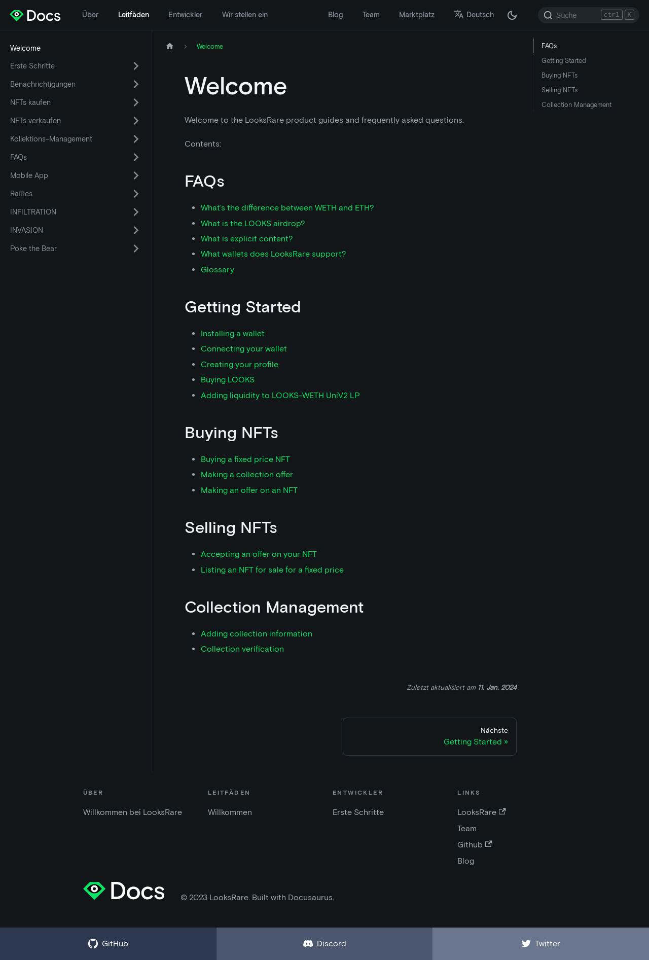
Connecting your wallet (244, 348)
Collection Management (576, 105)
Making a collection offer (247, 474)
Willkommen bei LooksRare (132, 812)
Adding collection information (256, 633)
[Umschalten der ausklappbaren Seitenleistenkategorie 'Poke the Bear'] (136, 248)
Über (90, 14)
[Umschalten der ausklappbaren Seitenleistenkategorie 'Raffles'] (136, 194)
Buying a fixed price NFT (245, 459)
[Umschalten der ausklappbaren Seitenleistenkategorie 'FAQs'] (136, 157)
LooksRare (481, 812)
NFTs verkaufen (35, 120)
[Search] (588, 15)
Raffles (21, 193)
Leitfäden (133, 14)
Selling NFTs (560, 90)
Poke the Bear (33, 248)
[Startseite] (169, 46)
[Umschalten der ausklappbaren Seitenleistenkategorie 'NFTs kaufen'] (136, 102)
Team (371, 14)
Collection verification (242, 649)
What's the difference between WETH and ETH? (287, 207)
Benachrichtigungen (43, 84)
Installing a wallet (233, 333)
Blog (335, 14)
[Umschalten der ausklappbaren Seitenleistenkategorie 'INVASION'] (136, 230)
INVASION (26, 230)
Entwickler (185, 14)
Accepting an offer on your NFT (259, 554)
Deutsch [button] (474, 14)
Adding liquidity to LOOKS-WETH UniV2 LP (280, 395)
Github (474, 844)
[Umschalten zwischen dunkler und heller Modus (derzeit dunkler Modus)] (512, 15)
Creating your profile (239, 364)
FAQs (18, 157)
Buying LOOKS (228, 379)
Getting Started (564, 60)
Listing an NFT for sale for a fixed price (272, 570)
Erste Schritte (32, 65)
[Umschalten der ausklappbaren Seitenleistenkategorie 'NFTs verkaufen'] (136, 121)
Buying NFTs (560, 75)
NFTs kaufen (30, 102)
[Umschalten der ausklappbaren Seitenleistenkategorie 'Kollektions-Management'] (136, 139)
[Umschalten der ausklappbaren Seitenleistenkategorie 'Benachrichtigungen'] (136, 84)
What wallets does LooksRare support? (273, 254)
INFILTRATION (33, 212)
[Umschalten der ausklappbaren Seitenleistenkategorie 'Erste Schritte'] (136, 66)
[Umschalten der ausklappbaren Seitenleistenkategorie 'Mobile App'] (136, 175)
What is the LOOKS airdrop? (253, 223)
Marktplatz (417, 14)
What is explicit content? (247, 238)
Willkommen (230, 812)
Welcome (25, 48)
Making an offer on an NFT (249, 490)
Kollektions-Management (51, 139)
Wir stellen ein (245, 14)
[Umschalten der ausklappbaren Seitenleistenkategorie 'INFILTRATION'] (136, 212)
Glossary (217, 269)
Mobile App (29, 175)
